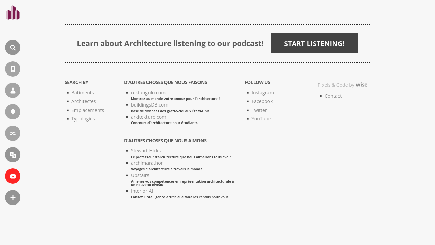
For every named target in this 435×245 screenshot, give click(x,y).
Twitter (259, 110)
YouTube (261, 118)
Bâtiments (82, 92)
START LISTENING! (314, 43)
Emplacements (87, 110)
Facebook (262, 101)
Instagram (262, 92)
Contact (333, 96)
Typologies (83, 118)
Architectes (83, 101)
